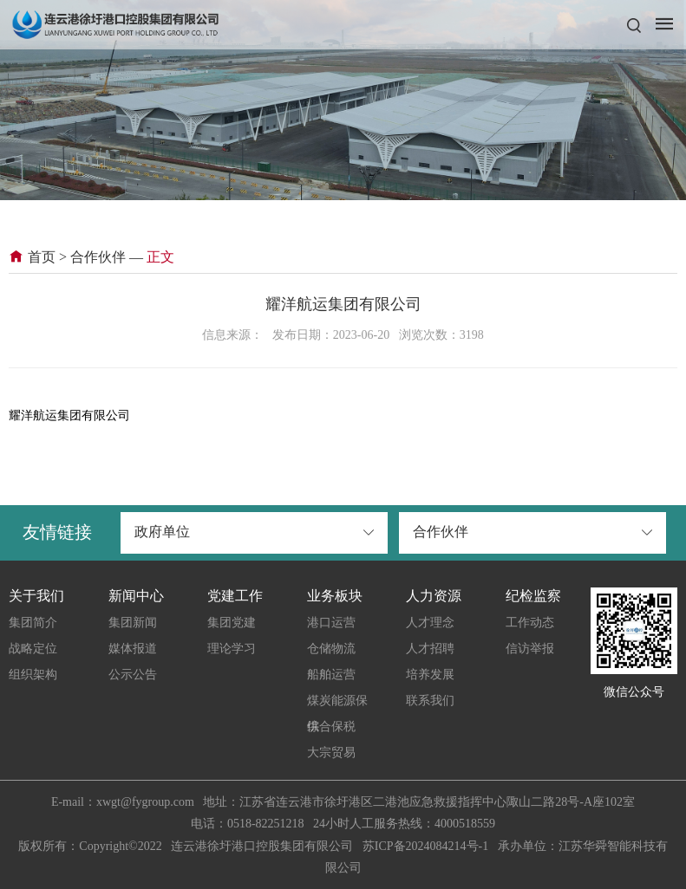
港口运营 (331, 622)
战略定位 (33, 648)
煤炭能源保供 (337, 704)
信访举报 (530, 648)
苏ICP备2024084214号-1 (425, 846)
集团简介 (33, 622)
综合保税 (331, 726)
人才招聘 (430, 648)
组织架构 (33, 674)
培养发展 (430, 674)
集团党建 (231, 622)
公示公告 (132, 674)
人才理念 (430, 622)
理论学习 (231, 648)
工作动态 (530, 622)
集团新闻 (132, 622)
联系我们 (430, 700)
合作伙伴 (98, 257)
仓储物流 (331, 648)
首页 (32, 257)
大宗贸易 (331, 752)
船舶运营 (331, 674)
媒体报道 (132, 648)
